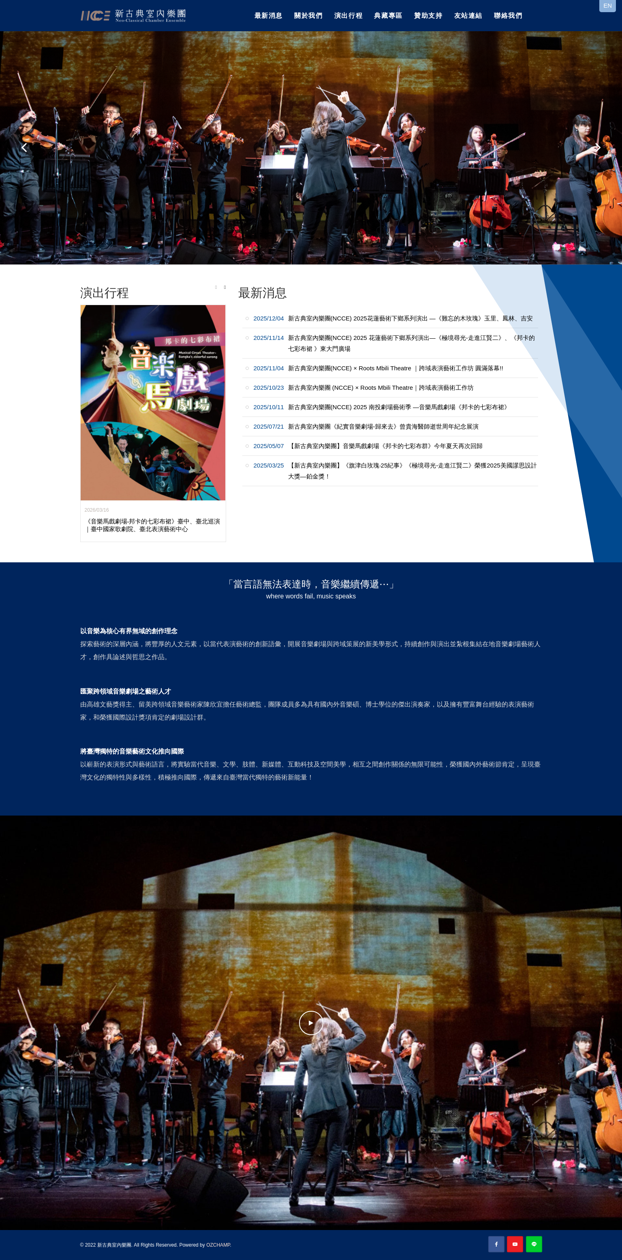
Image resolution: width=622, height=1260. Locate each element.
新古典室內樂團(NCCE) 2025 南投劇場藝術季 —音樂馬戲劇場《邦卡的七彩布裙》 (382, 406)
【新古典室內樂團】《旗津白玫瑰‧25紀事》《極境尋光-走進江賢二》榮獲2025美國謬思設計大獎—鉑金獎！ (395, 471)
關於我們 (308, 15)
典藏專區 (388, 15)
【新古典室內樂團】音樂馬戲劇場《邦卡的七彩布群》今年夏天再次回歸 (368, 445)
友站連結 (468, 15)
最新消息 (268, 15)
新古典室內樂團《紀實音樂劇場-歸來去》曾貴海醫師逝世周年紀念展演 (366, 426)
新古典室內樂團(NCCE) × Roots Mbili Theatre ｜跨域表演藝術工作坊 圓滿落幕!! (378, 368)
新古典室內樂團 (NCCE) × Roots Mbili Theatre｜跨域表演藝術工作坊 (364, 387)
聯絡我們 (508, 15)
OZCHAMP (218, 1245)
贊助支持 (428, 15)
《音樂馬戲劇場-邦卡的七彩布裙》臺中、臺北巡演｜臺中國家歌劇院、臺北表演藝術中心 (152, 525)
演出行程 (348, 15)
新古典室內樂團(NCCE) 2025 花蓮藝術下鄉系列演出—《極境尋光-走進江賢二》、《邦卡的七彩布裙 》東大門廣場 (394, 343)
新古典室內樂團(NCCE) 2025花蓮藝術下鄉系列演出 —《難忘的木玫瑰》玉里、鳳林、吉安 (393, 318)
